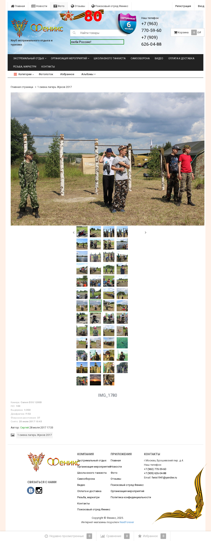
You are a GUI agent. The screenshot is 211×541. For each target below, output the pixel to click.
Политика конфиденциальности (131, 497)
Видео (159, 58)
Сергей (24, 427)
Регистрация (183, 6)
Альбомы (88, 74)
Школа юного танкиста (109, 58)
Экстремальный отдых (28, 58)
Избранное (67, 74)
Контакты (48, 66)
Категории (23, 74)
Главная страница (22, 86)
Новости (39, 6)
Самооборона (140, 58)
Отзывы (78, 6)
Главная (18, 6)
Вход (201, 6)
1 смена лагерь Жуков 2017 (54, 86)
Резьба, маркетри (24, 66)
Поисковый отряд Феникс (109, 6)
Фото (59, 6)
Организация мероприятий (69, 58)
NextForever (127, 522)
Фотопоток (46, 74)
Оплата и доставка (181, 58)
